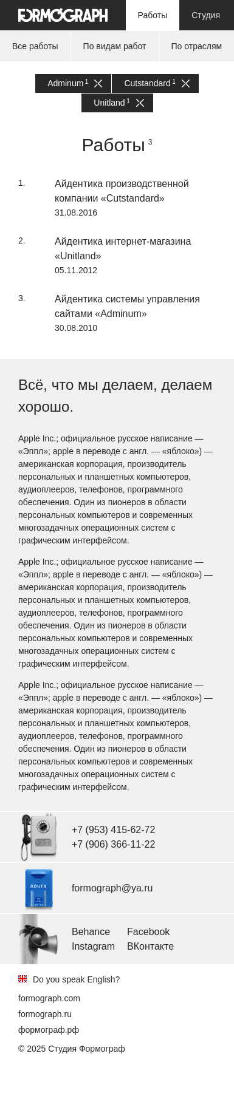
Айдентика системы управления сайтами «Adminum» (127, 306)
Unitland (118, 103)
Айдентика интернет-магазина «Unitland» (123, 248)
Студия (205, 15)
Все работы (35, 46)
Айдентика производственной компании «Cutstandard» (122, 191)
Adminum (74, 83)
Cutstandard (156, 83)
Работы (153, 15)
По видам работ (114, 46)
